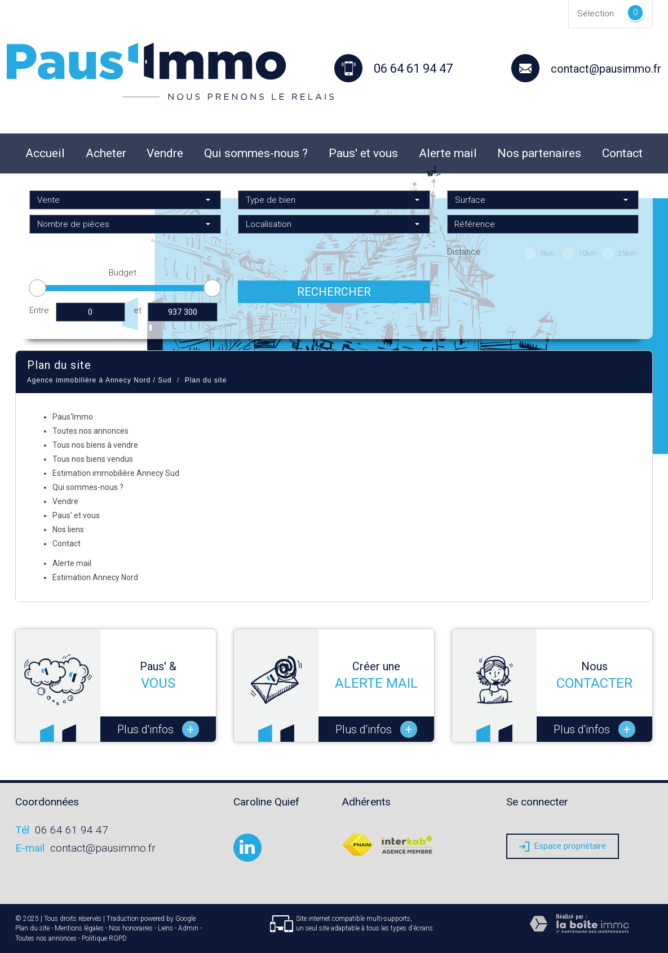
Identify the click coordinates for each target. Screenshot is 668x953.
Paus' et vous (363, 153)
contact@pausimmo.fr (606, 68)
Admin (188, 928)
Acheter (106, 153)
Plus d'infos (158, 729)
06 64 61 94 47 (71, 829)
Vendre (165, 153)
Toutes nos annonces (90, 430)
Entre (39, 310)
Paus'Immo (72, 416)
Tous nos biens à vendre (95, 444)
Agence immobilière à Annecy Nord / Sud (99, 380)
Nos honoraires (131, 928)
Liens (165, 928)
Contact (622, 153)
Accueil (45, 153)
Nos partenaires (539, 153)
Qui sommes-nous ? (256, 153)
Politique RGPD (104, 938)
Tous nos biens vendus (92, 459)
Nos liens (68, 529)
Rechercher (334, 292)
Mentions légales (79, 928)
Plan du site (32, 928)
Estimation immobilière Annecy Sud (115, 473)
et (137, 310)
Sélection (595, 13)
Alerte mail (448, 153)
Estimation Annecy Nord (95, 577)
